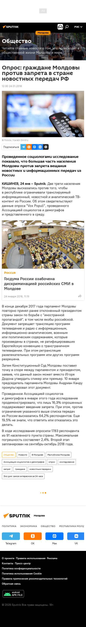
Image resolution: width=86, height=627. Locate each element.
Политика (9, 526)
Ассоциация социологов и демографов (24, 461)
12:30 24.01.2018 (12, 86)
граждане (20, 469)
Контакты (7, 563)
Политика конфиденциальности (21, 568)
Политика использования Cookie (22, 573)
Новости (22, 454)
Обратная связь (11, 583)
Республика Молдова (59, 454)
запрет (7, 469)
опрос (52, 461)
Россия (10, 272)
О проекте (8, 558)
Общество (9, 454)
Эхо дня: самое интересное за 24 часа (23, 476)
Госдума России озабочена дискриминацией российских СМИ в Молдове (39, 283)
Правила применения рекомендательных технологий (34, 578)
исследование (67, 461)
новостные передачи (40, 469)
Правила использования (30, 558)
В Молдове (37, 454)
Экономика (28, 526)
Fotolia (7, 140)
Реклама (52, 558)
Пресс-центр (23, 563)
